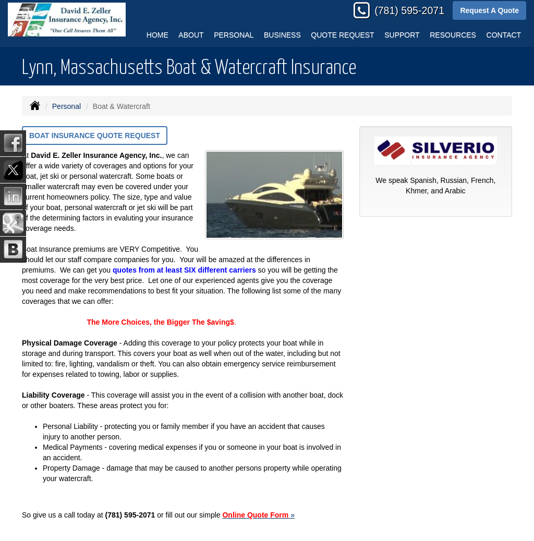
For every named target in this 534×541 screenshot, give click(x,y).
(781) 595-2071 (409, 10)
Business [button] (282, 35)
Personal (66, 106)
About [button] (190, 35)
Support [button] (401, 35)
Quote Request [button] (342, 35)
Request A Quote (489, 10)
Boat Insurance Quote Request (94, 135)
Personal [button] (233, 35)
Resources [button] (453, 35)
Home (157, 35)
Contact (504, 35)
